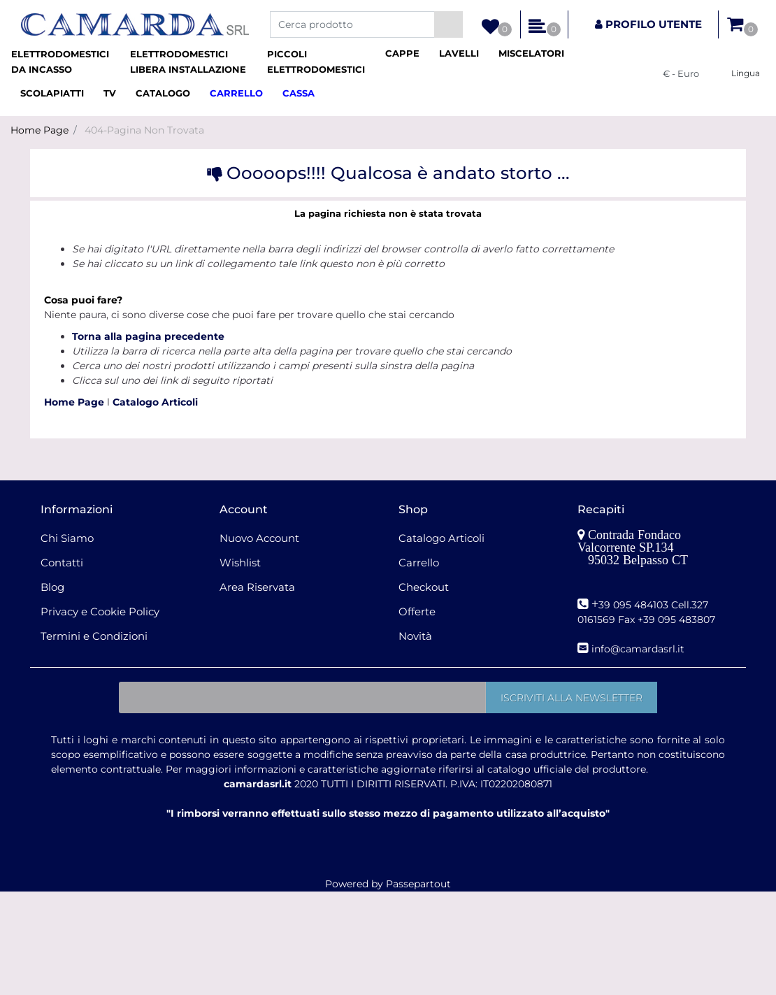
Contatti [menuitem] (62, 562)
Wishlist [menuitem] (240, 562)
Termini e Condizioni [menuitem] (94, 636)
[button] (448, 24)
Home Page (39, 130)
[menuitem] (65, 62)
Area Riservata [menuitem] (257, 587)
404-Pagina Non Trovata (144, 130)
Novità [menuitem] (415, 636)
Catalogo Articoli (155, 402)
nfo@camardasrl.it (639, 649)
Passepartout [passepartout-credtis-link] (418, 884)
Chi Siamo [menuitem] (67, 538)
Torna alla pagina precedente (148, 336)
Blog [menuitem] (52, 587)
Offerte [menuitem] (417, 611)
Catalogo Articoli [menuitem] (441, 538)
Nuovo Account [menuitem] (259, 538)
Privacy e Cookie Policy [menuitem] (100, 611)
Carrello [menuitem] (418, 562)
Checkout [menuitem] (423, 587)
